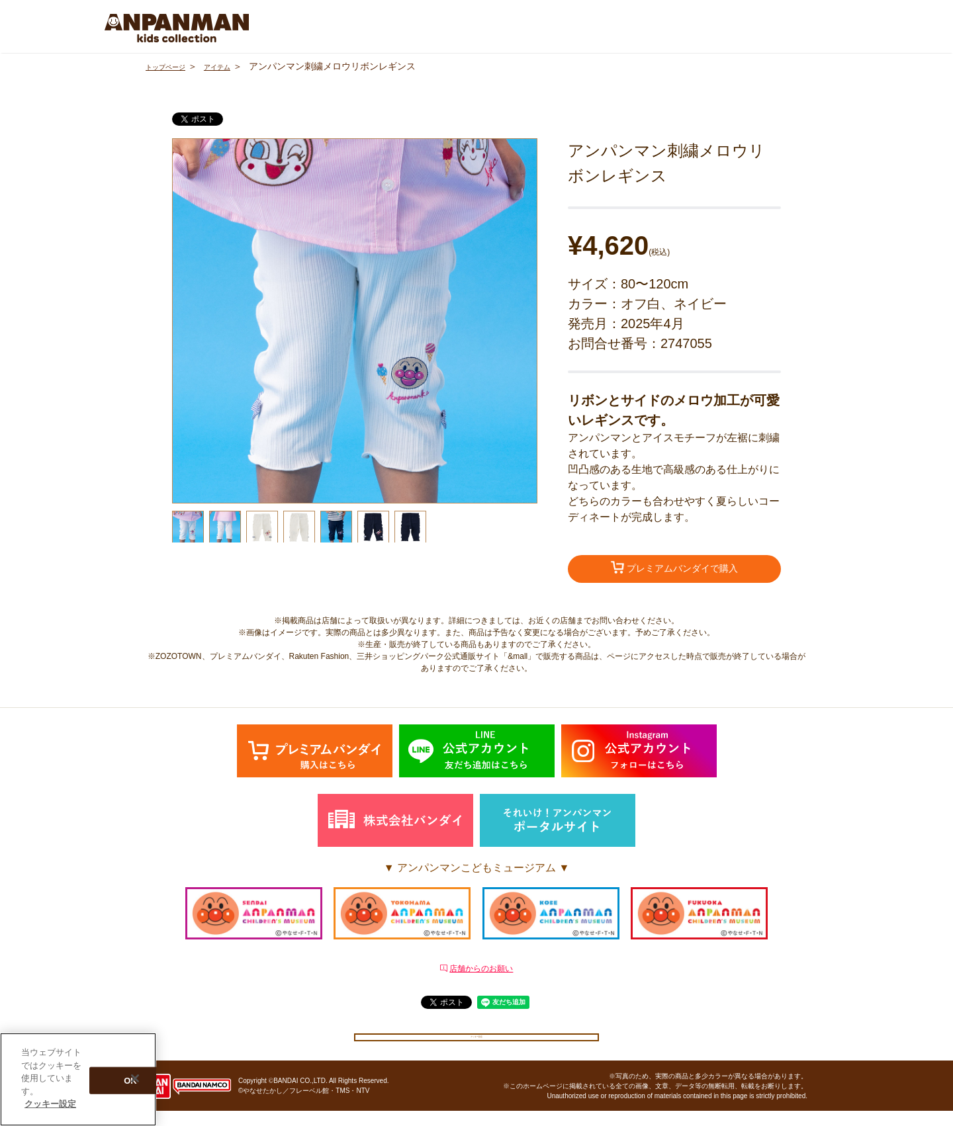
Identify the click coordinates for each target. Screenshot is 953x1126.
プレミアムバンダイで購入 (674, 569)
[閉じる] (135, 1078)
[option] (355, 321)
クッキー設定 (476, 1044)
